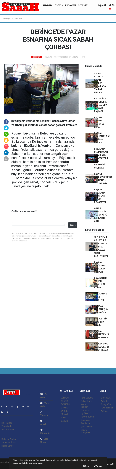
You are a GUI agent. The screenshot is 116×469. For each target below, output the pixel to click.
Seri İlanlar (85, 423)
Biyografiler (106, 404)
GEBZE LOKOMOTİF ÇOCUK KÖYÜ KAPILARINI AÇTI (100, 214)
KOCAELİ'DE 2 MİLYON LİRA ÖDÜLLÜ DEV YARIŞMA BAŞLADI (100, 105)
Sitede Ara (106, 398)
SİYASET (82, 5)
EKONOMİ (70, 5)
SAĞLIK (64, 411)
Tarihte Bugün (87, 417)
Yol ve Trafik (86, 401)
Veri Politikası (8, 429)
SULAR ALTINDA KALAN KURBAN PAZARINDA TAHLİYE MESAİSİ (100, 83)
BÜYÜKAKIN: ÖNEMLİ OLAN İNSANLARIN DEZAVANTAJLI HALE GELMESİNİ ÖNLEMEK (101, 158)
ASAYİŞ (59, 5)
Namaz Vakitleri (84, 405)
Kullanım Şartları (9, 439)
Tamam (98, 466)
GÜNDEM (47, 5)
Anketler (105, 401)
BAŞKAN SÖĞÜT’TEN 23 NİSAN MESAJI (101, 334)
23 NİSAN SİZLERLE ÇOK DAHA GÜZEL (101, 309)
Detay (86, 466)
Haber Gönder (8, 446)
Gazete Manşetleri (85, 431)
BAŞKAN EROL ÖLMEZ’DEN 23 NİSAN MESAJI (101, 346)
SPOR (63, 417)
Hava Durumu (87, 398)
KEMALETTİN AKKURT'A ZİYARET (100, 321)
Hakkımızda (7, 423)
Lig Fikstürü (86, 413)
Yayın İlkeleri (7, 426)
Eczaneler (85, 410)
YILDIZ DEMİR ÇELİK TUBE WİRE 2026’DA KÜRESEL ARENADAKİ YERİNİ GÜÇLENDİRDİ (101, 246)
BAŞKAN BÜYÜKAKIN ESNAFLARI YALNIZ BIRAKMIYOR (100, 195)
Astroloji (104, 411)
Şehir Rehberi (87, 426)
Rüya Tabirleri (107, 407)
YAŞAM (64, 414)
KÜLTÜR (64, 421)
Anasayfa (7, 18)
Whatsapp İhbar (9, 442)
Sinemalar (85, 420)
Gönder (73, 225)
